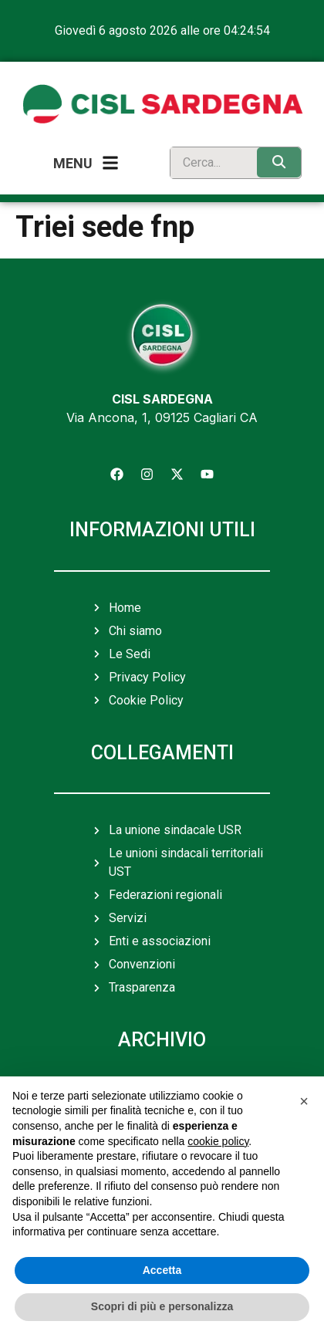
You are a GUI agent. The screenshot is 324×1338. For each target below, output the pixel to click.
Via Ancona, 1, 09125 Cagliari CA (162, 417)
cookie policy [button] (217, 1141)
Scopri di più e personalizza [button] (162, 1306)
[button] (304, 1101)
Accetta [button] (162, 1270)
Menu (73, 163)
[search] (209, 162)
